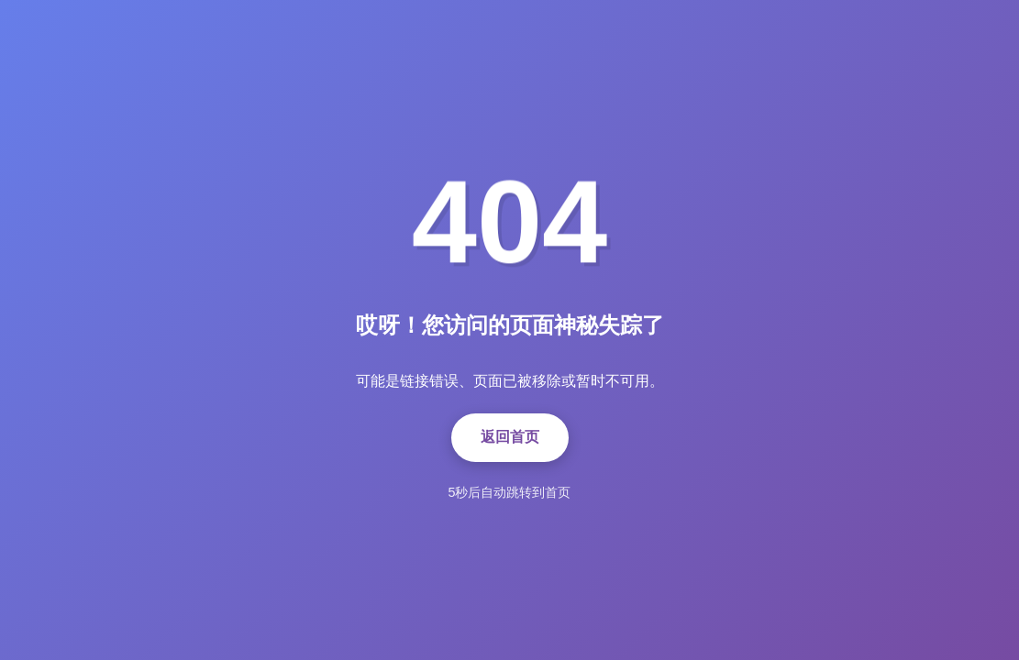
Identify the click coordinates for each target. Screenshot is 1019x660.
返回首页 (510, 437)
